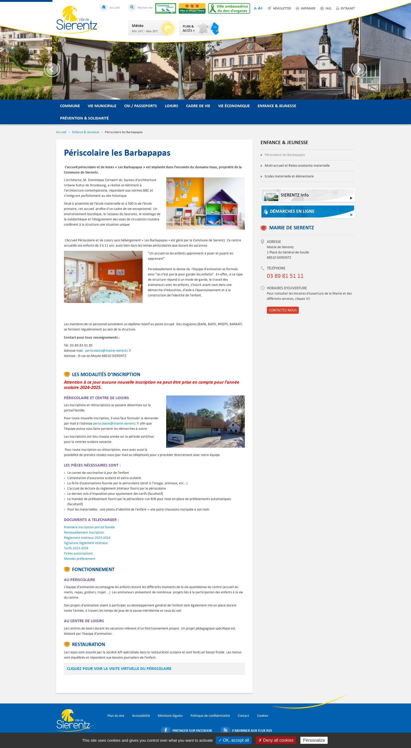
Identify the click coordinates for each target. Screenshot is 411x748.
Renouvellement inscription (84, 532)
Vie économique (234, 106)
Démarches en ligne (292, 211)
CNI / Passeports (140, 106)
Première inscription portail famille (89, 527)
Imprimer (308, 8)
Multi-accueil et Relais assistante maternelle (297, 165)
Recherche (145, 7)
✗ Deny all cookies (276, 740)
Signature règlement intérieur (86, 543)
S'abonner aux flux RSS (252, 730)
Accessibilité (141, 715)
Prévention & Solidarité (84, 118)
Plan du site (115, 715)
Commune (70, 106)
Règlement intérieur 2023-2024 (87, 537)
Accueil (115, 7)
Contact (243, 715)
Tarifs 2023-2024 (76, 548)
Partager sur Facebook (192, 730)
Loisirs (171, 106)
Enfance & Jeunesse (277, 106)
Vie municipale (102, 106)
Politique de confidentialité (210, 715)
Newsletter (282, 8)
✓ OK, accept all (233, 740)
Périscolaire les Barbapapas (284, 155)
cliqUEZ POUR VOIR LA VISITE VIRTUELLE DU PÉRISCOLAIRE (119, 668)
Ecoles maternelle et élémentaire (289, 176)
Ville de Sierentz (79, 20)
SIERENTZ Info (286, 196)
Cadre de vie (198, 106)
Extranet (348, 8)
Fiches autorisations (78, 553)
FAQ (328, 8)
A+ (260, 8)
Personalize (314, 740)
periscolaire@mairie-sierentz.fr (108, 350)
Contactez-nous (282, 310)
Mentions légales (170, 715)
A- (255, 8)
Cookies (262, 715)
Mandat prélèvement (79, 558)
